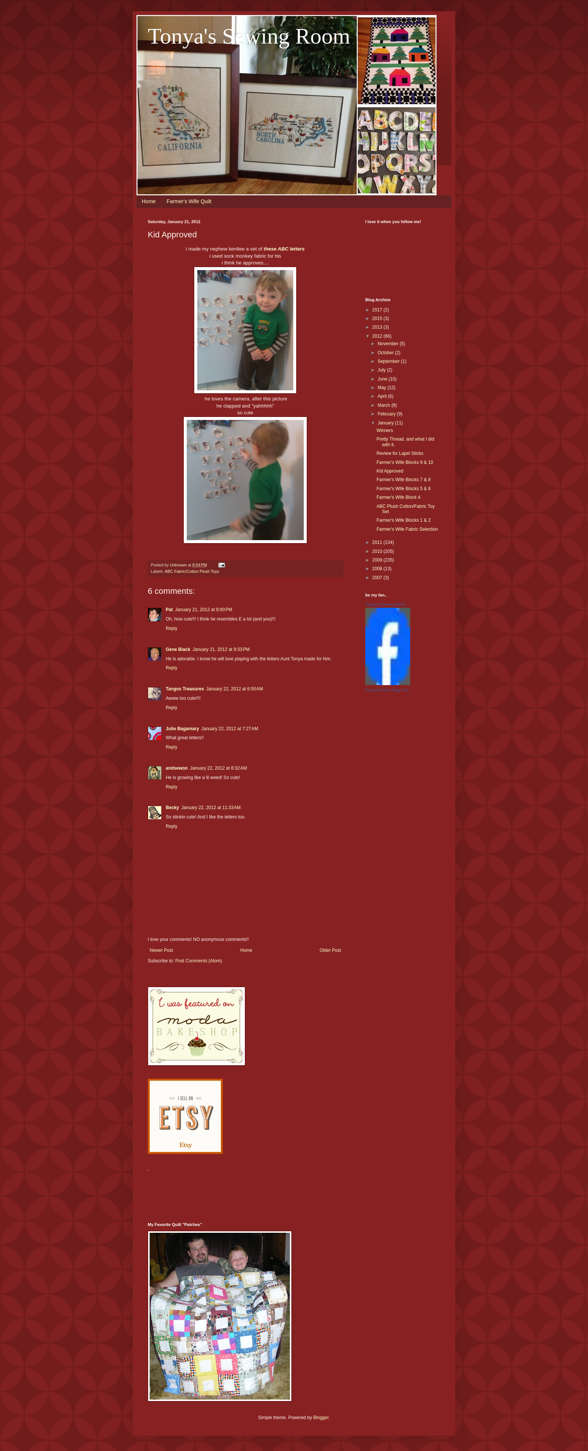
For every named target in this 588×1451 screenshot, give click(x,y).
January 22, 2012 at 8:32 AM (218, 768)
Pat (169, 609)
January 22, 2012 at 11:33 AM (210, 807)
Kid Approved (389, 471)
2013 (378, 327)
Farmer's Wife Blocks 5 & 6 (403, 488)
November (389, 343)
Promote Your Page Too (387, 690)
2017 (378, 310)
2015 (378, 318)
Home (149, 201)
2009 (378, 560)
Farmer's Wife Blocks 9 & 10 (404, 462)
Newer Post (161, 950)
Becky (172, 807)
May (382, 387)
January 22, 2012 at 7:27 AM (229, 728)
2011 (378, 542)
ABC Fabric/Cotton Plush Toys (192, 571)
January (386, 423)
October (386, 352)
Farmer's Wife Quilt (188, 201)
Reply (171, 628)
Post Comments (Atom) (198, 960)
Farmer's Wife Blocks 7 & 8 (403, 479)
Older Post (330, 950)
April (383, 396)
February (387, 414)
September (389, 361)
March (385, 405)
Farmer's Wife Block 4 (398, 497)
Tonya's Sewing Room (249, 36)
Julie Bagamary (182, 728)
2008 (378, 568)
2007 (378, 577)
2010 (378, 551)
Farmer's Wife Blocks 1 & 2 (403, 520)
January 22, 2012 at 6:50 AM (234, 689)
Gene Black (178, 649)
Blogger (320, 1417)
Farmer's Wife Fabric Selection (407, 529)
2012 (378, 336)
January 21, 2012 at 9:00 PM (203, 609)
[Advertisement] (284, 1192)
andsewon (177, 768)
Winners (384, 430)
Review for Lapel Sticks (399, 453)
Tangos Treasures (185, 689)
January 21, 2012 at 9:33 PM (220, 649)
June (383, 379)
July (382, 370)
